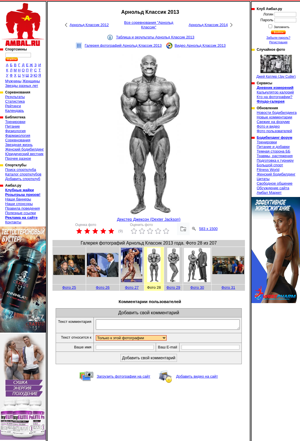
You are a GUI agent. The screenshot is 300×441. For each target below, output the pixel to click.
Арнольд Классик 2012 (89, 25)
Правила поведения (22, 208)
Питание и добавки (273, 147)
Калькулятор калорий (275, 92)
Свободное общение (275, 183)
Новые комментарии (274, 117)
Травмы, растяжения (275, 156)
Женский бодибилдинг (24, 149)
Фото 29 (173, 287)
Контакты (13, 222)
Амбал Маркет (269, 192)
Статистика (15, 101)
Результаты (15, 97)
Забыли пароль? (278, 37)
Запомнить (281, 27)
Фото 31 (228, 287)
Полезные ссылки (20, 213)
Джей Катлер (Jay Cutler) (276, 67)
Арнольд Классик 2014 (208, 25)
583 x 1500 (208, 229)
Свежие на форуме (273, 122)
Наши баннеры (18, 199)
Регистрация (278, 42)
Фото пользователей (274, 131)
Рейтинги (13, 106)
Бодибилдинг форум (274, 138)
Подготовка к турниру (275, 160)
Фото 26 (103, 287)
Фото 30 (197, 287)
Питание (12, 126)
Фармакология (17, 135)
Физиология (15, 131)
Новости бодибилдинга (277, 112)
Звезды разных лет (21, 85)
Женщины (31, 81)
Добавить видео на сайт (197, 382)
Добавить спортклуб (22, 179)
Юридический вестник (24, 154)
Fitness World (268, 169)
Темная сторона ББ (274, 151)
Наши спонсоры (19, 204)
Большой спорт (270, 165)
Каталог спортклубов (23, 174)
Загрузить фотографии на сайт (123, 382)
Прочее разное (18, 158)
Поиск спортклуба (20, 169)
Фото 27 (132, 287)
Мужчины (13, 81)
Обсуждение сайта (273, 188)
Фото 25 (69, 287)
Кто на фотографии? (275, 97)
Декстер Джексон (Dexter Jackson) (149, 219)
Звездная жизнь (19, 145)
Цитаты (263, 179)
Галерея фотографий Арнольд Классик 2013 (123, 45)
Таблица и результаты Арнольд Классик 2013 (155, 37)
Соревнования (17, 140)
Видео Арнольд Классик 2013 (200, 45)
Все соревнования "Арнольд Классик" (148, 24)
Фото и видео (268, 126)
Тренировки (15, 122)
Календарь (14, 110)
